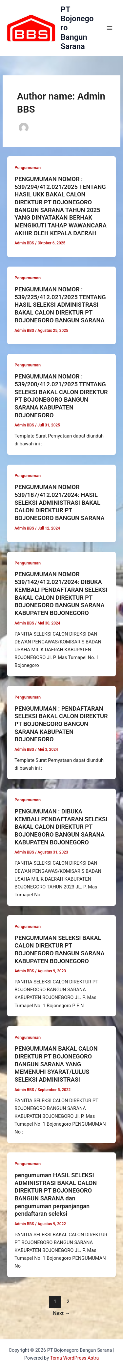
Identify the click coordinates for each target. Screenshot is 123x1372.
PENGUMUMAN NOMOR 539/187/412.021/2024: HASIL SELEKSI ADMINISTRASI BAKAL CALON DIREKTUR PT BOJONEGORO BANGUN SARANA (59, 502)
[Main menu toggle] (109, 28)
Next (61, 1313)
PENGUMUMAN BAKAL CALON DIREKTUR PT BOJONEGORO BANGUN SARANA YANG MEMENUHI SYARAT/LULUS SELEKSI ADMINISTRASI (55, 1064)
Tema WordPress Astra (74, 1358)
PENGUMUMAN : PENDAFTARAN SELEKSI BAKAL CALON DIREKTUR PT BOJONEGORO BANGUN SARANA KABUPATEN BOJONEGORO (61, 724)
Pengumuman (27, 167)
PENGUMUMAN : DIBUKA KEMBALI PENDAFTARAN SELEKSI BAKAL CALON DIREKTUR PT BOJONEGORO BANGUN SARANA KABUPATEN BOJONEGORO (60, 827)
